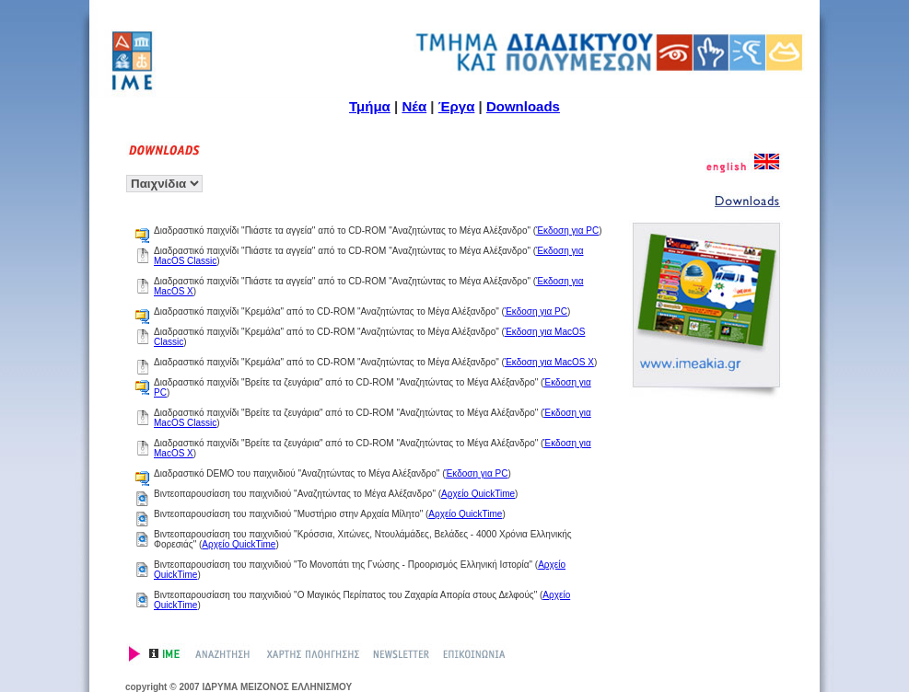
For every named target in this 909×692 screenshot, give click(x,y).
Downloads (523, 106)
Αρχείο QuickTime (478, 494)
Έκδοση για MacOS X (549, 362)
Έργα (456, 106)
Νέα (414, 106)
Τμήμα (369, 106)
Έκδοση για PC (567, 230)
